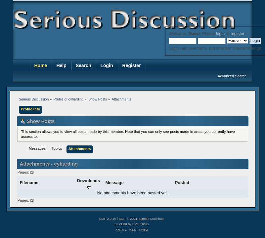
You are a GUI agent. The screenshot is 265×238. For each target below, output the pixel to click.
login (220, 33)
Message (115, 182)
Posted (182, 182)
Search (83, 65)
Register (131, 65)
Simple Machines (151, 218)
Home (40, 65)
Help (61, 65)
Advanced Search (232, 76)
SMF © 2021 (128, 218)
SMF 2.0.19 (107, 218)
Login (106, 65)
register (237, 33)
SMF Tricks (140, 224)
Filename (29, 182)
